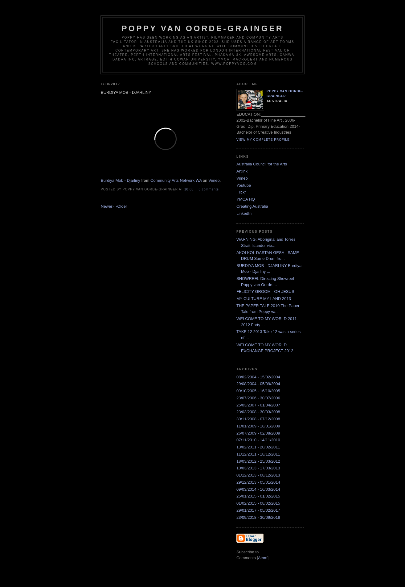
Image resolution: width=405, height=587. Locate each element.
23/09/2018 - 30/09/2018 (258, 517)
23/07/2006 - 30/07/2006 (258, 398)
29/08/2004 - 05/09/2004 (258, 383)
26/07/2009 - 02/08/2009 (258, 433)
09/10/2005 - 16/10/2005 (258, 391)
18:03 (189, 189)
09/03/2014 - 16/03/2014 (258, 489)
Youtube (243, 185)
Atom (262, 558)
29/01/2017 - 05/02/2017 (258, 510)
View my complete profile (263, 139)
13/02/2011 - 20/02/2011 (258, 447)
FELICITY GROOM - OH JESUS (265, 291)
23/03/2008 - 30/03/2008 (258, 412)
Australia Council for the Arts (261, 164)
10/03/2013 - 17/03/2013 (258, 468)
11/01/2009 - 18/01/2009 (258, 426)
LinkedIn (244, 213)
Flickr (241, 192)
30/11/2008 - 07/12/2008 (258, 419)
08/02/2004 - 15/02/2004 (258, 377)
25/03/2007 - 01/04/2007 (258, 405)
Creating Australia (252, 206)
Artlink (242, 171)
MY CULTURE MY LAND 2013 (263, 298)
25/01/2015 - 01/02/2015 (258, 496)
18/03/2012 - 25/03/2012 (258, 461)
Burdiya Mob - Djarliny (120, 180)
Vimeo (214, 180)
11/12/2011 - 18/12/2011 (258, 454)
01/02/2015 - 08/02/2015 (258, 503)
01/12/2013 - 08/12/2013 (258, 475)
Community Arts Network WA (176, 180)
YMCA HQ (245, 199)
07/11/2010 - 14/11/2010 (258, 440)
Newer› (107, 206)
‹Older (121, 206)
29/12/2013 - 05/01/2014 (258, 482)
